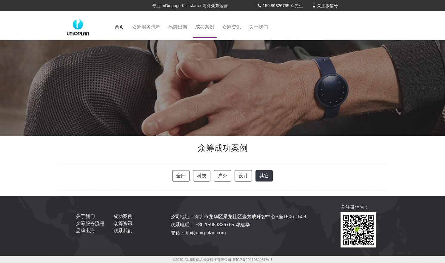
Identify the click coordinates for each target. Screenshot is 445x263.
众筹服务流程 (146, 27)
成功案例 (204, 26)
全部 (181, 175)
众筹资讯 (231, 27)
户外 (222, 175)
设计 (243, 175)
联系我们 (123, 230)
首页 (121, 28)
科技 (202, 175)
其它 (264, 175)
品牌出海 (177, 27)
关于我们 (258, 27)
